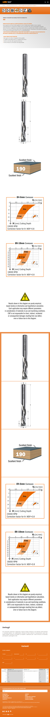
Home (3, 5)
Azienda (27, 694)
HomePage (4, 694)
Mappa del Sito (13, 708)
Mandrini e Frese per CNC (12, 5)
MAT (3, 662)
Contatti (4, 699)
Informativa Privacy (4, 708)
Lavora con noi (29, 698)
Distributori (5, 695)
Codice (4, 654)
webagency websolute (7, 714)
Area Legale (5, 696)
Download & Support (30, 696)
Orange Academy (29, 699)
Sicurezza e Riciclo (7, 698)
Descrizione (16, 654)
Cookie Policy (9, 708)
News (26, 695)
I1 (2, 658)
